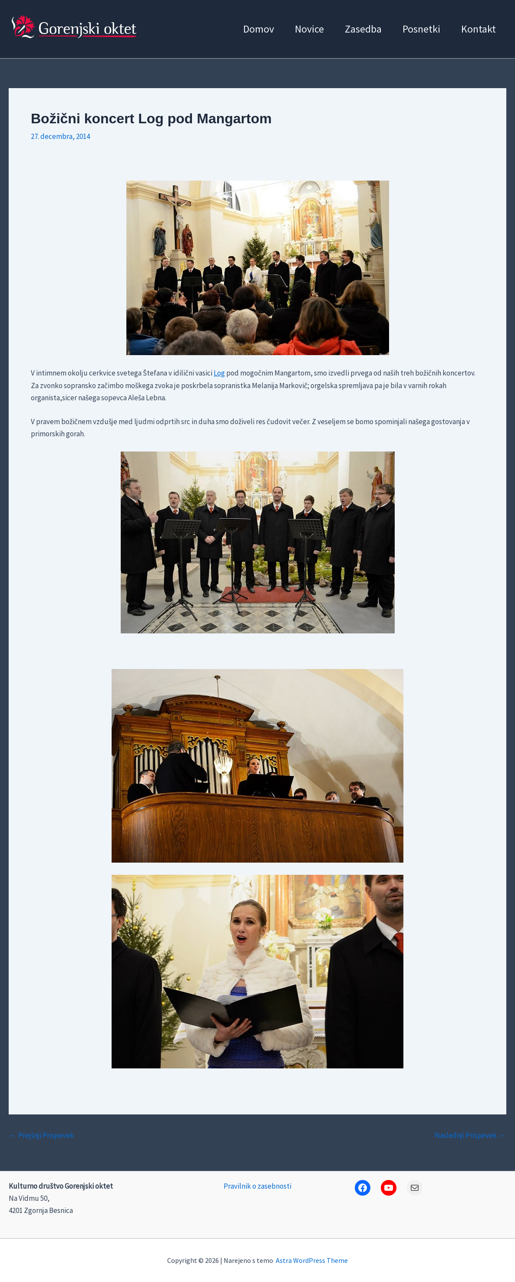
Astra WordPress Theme (312, 1260)
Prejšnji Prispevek (42, 1135)
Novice (309, 29)
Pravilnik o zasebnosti (257, 1186)
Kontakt (478, 29)
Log (219, 373)
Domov (258, 29)
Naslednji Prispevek (470, 1135)
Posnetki (421, 29)
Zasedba (363, 29)
